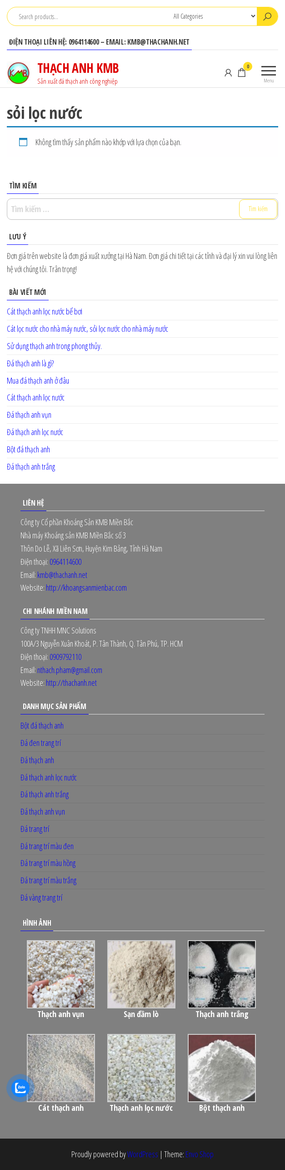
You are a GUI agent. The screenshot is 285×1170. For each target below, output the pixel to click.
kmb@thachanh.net (62, 574)
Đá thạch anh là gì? (30, 363)
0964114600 (65, 561)
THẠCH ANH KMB (78, 67)
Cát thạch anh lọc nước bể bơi (44, 311)
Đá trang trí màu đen (47, 846)
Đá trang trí (34, 828)
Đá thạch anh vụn (29, 414)
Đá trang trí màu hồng (47, 862)
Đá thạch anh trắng (31, 466)
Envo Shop (199, 1154)
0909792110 (65, 656)
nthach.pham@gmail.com (69, 669)
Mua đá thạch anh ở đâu (38, 380)
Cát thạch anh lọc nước (36, 397)
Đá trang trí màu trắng (48, 880)
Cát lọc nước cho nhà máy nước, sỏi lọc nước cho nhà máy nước (87, 328)
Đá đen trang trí (40, 742)
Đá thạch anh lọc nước (35, 431)
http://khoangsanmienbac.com (86, 587)
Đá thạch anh (37, 760)
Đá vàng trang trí (41, 897)
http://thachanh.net (71, 682)
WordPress (142, 1154)
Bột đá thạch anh (28, 449)
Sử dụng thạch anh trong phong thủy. (54, 345)
